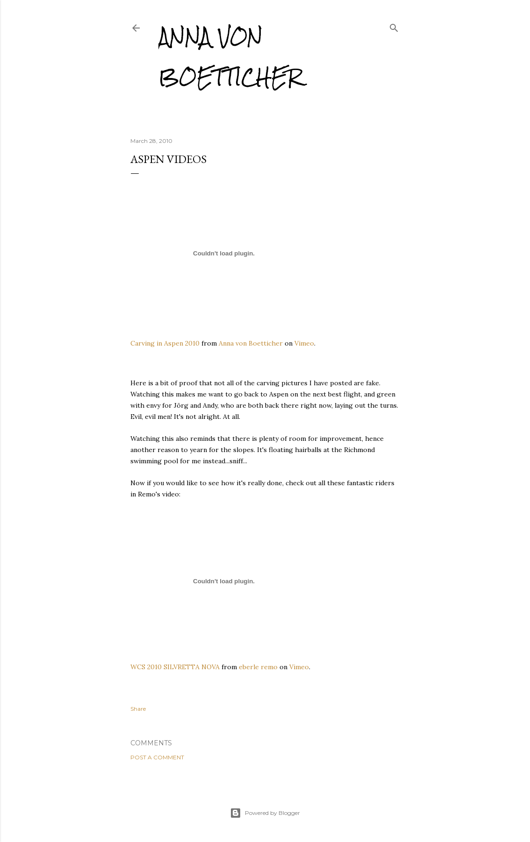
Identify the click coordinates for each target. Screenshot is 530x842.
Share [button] (138, 708)
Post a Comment (157, 757)
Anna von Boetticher (230, 57)
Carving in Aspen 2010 (165, 343)
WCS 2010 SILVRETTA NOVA (175, 667)
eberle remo (258, 667)
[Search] (394, 26)
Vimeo (304, 343)
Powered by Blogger (265, 813)
